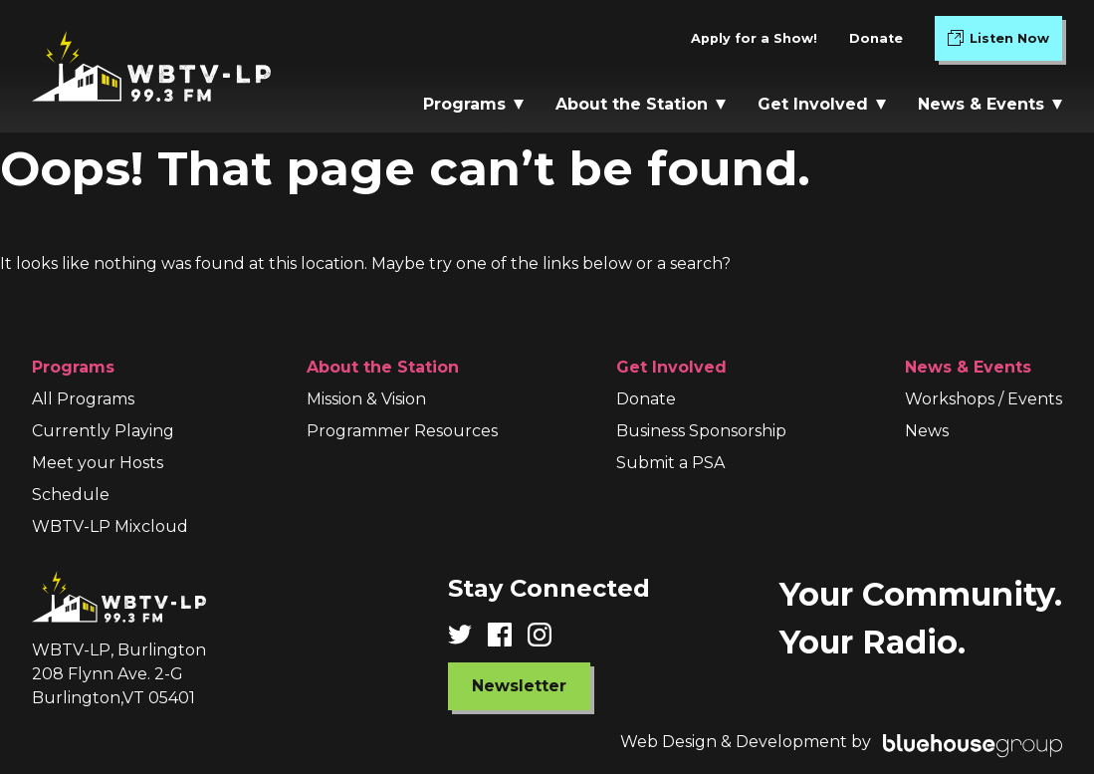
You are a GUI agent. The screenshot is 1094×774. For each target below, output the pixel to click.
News (927, 430)
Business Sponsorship (701, 430)
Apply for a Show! (754, 38)
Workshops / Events (983, 398)
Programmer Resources (402, 430)
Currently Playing (103, 430)
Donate (876, 38)
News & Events (990, 104)
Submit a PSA (670, 462)
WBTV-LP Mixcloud (110, 526)
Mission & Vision (366, 398)
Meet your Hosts (97, 462)
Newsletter (519, 685)
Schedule (70, 494)
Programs (473, 104)
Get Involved (822, 104)
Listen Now (1005, 42)
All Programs (83, 398)
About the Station (640, 104)
